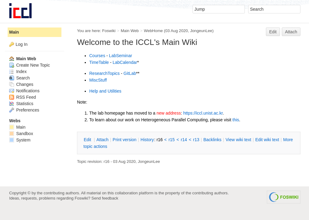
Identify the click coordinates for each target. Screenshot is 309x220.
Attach (291, 31)
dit (88, 139)
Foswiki (109, 30)
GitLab (129, 73)
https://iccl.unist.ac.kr (203, 113)
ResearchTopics (104, 73)
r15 (171, 139)
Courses (97, 55)
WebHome (153, 30)
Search (19, 77)
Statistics (21, 103)
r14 (184, 139)
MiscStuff (98, 80)
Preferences (24, 110)
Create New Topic (29, 65)
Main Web (130, 30)
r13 (196, 139)
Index (18, 71)
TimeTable (99, 62)
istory (147, 139)
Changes (21, 84)
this (236, 119)
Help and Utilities (105, 91)
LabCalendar (125, 62)
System (20, 140)
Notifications (24, 90)
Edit (273, 31)
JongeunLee (201, 30)
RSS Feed (22, 97)
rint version (125, 139)
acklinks (212, 139)
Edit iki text (267, 139)
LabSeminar (120, 55)
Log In (22, 44)
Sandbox (21, 133)
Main (14, 32)
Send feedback (104, 198)
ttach (102, 139)
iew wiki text (238, 139)
